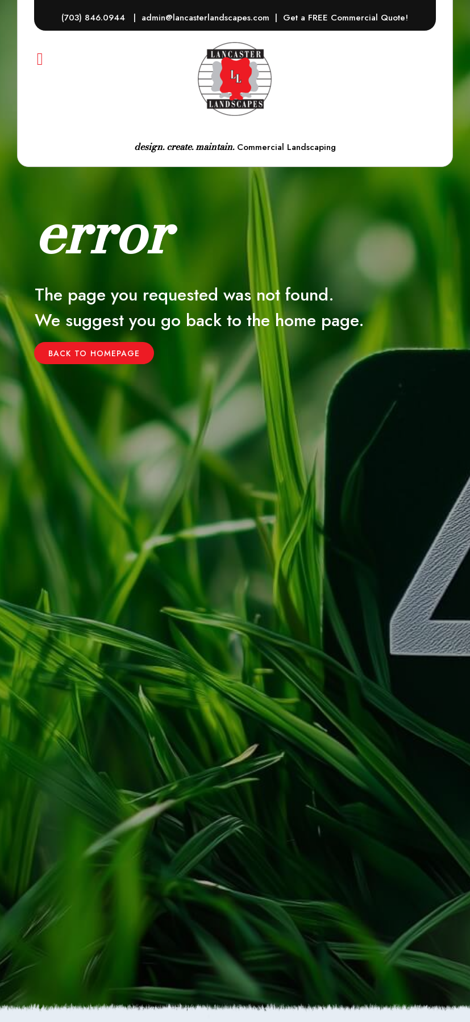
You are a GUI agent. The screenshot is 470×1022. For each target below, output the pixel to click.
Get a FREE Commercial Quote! (345, 17)
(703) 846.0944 (94, 17)
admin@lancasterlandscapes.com (205, 17)
